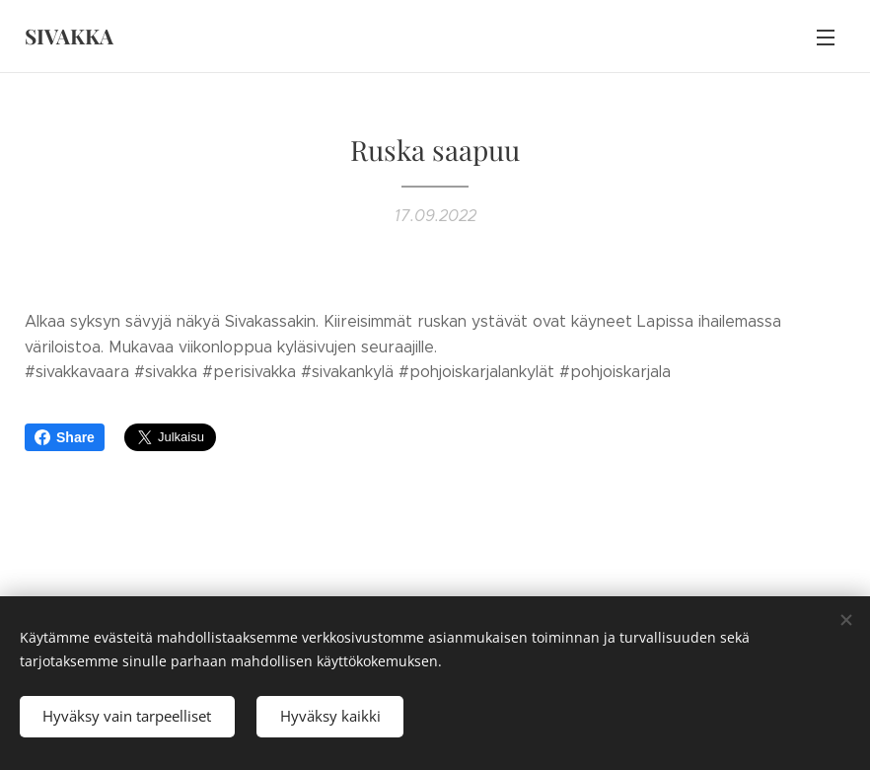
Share (65, 437)
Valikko (825, 37)
